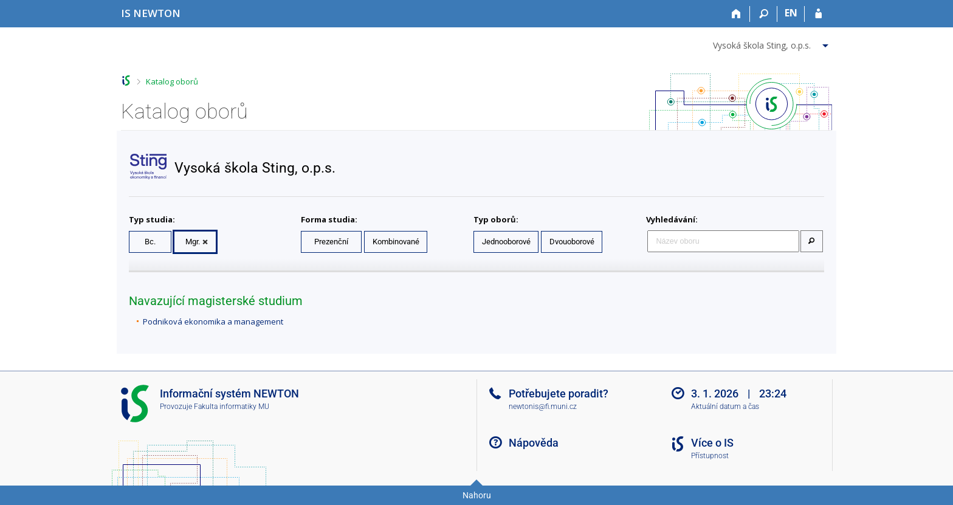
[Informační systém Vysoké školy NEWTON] (151, 13)
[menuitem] (772, 43)
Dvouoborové (571, 241)
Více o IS (712, 442)
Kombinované (396, 241)
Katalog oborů (172, 81)
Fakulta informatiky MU (231, 406)
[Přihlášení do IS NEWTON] (818, 14)
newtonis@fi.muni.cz (543, 406)
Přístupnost (710, 456)
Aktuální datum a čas (725, 406)
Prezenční (331, 241)
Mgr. (192, 241)
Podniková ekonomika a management (213, 321)
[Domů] (736, 14)
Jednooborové (506, 241)
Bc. (150, 241)
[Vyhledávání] (763, 14)
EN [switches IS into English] (791, 12)
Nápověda (534, 442)
